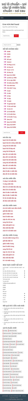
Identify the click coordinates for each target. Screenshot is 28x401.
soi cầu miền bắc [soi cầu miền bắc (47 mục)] (8, 360)
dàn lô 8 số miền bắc (9, 189)
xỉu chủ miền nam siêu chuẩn (12, 208)
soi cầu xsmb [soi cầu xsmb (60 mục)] (15, 369)
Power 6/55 (10, 70)
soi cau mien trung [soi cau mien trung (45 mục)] (8, 349)
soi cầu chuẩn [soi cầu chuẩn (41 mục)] (16, 355)
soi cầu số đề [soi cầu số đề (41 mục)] (14, 363)
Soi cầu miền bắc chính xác (9, 271)
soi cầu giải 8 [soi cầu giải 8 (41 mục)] (7, 358)
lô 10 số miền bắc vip (9, 198)
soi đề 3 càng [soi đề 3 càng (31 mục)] (7, 390)
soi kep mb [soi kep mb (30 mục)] (6, 377)
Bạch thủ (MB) (11, 75)
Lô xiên (9, 93)
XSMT (8, 57)
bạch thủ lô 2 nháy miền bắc (12, 143)
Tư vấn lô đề (6, 281)
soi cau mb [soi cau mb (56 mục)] (13, 347)
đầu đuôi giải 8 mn (8, 225)
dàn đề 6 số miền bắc (9, 154)
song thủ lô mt (7, 249)
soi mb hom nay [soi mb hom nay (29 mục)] (7, 385)
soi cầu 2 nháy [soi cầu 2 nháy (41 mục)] (7, 355)
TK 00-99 (10, 109)
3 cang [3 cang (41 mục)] (5, 330)
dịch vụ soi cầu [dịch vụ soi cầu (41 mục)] (7, 333)
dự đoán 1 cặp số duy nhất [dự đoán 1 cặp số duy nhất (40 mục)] (10, 336)
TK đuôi (9, 101)
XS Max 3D (10, 72)
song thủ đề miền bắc (10, 162)
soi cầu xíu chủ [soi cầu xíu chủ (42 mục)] (17, 371)
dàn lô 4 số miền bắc (9, 168)
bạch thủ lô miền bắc (9, 140)
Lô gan (9, 91)
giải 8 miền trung (8, 243)
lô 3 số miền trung (8, 260)
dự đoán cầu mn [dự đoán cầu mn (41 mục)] (7, 338)
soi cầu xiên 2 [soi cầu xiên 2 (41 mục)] (7, 369)
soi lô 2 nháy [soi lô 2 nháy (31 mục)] (7, 382)
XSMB (8, 52)
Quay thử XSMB (11, 122)
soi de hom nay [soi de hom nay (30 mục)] (14, 374)
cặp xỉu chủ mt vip (8, 252)
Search (18, 44)
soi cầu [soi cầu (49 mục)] (20, 352)
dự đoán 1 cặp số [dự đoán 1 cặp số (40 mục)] (17, 333)
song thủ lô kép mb (9, 151)
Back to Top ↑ (20, 399)
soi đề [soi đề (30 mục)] (14, 388)
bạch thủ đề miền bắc (10, 160)
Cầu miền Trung (11, 88)
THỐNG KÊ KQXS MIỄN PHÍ (9, 283)
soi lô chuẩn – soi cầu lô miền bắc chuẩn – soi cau (14, 7)
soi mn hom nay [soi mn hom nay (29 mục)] (17, 385)
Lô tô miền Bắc (11, 112)
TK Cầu (4, 295)
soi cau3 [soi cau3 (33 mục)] (13, 344)
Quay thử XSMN (11, 127)
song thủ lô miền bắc (9, 146)
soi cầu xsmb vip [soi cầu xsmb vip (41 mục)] (8, 371)
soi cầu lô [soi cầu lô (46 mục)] (14, 358)
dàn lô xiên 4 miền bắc (10, 171)
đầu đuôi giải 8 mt (8, 255)
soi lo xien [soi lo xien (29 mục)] (16, 379)
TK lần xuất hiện (11, 106)
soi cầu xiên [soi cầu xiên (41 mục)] (14, 366)
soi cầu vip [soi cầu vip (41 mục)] (6, 366)
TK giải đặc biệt (11, 104)
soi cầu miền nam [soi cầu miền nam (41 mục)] (18, 360)
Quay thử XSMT (11, 125)
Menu (2, 18)
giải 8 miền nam (8, 214)
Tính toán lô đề (6, 279)
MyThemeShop (13, 399)
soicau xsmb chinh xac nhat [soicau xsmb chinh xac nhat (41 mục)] (10, 352)
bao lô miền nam (8, 216)
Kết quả (9, 59)
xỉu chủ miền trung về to (11, 238)
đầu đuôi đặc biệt (8, 228)
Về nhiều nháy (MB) (12, 83)
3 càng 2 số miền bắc (9, 181)
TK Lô (4, 297)
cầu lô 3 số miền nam (9, 230)
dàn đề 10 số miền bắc (10, 174)
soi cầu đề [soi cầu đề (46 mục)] (6, 374)
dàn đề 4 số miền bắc (9, 165)
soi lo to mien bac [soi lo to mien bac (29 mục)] (8, 379)
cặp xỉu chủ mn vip (9, 219)
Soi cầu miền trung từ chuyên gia (10, 277)
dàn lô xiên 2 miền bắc (10, 192)
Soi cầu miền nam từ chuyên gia (10, 275)
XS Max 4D (10, 67)
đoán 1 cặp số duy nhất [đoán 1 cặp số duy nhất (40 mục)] (17, 390)
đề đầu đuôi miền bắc (9, 201)
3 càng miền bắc (8, 184)
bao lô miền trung (8, 246)
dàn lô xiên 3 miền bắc (10, 195)
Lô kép (9, 96)
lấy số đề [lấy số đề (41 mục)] (20, 341)
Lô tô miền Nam (11, 114)
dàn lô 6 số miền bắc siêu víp (12, 187)
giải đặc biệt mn (8, 211)
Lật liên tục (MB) (12, 78)
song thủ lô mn (7, 222)
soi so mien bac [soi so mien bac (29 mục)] (7, 388)
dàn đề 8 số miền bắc (9, 157)
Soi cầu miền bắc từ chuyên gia (10, 273)
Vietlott (9, 62)
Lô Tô (4, 299)
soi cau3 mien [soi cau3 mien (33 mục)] (20, 344)
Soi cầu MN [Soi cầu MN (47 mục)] (6, 363)
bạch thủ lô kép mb (9, 148)
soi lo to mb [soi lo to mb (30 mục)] (20, 377)
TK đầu (9, 99)
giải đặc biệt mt (8, 241)
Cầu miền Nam (11, 85)
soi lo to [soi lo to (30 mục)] (13, 377)
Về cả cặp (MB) (11, 80)
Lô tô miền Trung (11, 117)
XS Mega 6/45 (11, 65)
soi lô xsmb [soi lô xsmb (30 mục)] (14, 382)
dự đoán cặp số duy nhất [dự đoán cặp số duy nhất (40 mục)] (9, 341)
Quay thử (9, 119)
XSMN (8, 54)
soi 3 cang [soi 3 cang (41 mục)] (6, 344)
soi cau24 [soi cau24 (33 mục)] (6, 347)
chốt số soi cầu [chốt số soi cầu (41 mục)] (12, 330)
